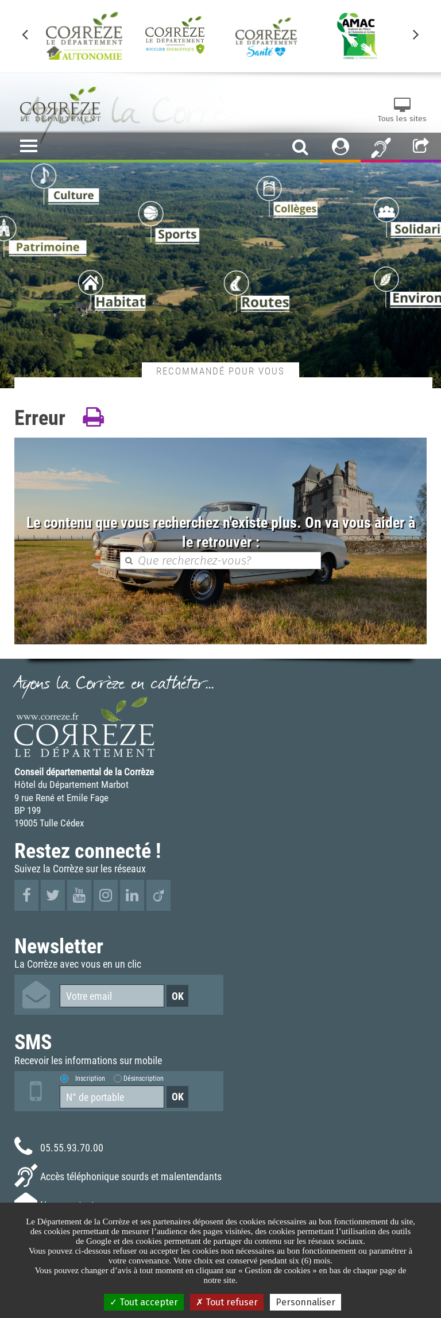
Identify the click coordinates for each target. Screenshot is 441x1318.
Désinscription (143, 1078)
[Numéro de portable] (112, 1096)
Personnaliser (305, 1302)
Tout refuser (227, 1302)
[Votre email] (112, 995)
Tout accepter (144, 1302)
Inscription (90, 1078)
